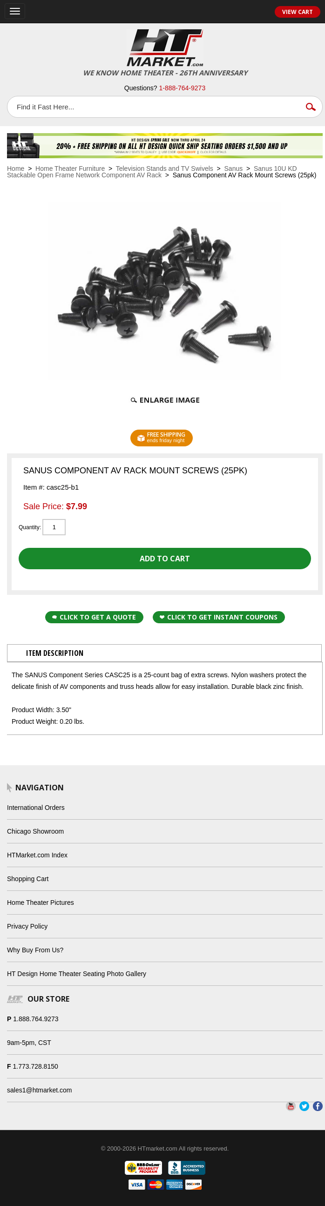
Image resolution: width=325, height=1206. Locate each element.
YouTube (291, 1106)
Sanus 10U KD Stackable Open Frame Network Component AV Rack (152, 172)
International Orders (36, 807)
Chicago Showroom (35, 831)
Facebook (318, 1106)
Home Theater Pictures (40, 902)
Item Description (54, 653)
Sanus (233, 168)
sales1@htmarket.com (39, 1090)
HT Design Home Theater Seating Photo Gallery (76, 973)
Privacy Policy (27, 926)
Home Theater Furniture (70, 168)
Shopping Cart (28, 879)
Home (15, 168)
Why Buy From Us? (35, 950)
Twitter (304, 1106)
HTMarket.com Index (37, 855)
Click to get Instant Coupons (219, 617)
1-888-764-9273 (182, 88)
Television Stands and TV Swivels (164, 168)
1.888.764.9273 (35, 1019)
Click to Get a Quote (94, 617)
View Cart (297, 12)
